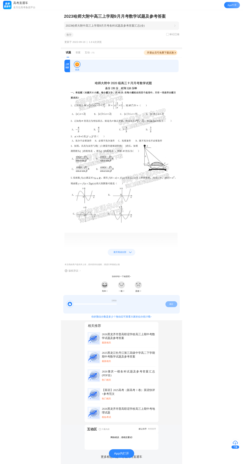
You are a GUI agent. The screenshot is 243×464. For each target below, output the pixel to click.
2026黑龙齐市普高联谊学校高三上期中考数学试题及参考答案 (128, 336)
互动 (90, 52)
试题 (68, 52)
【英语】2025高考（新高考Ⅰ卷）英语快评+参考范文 (128, 392)
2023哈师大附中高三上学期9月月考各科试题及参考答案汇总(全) (105, 25)
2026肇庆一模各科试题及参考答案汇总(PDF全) (128, 373)
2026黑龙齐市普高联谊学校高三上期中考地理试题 (128, 410)
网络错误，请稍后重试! (121, 437)
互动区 (92, 429)
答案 (78, 52)
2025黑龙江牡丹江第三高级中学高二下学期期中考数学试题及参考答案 (128, 354)
